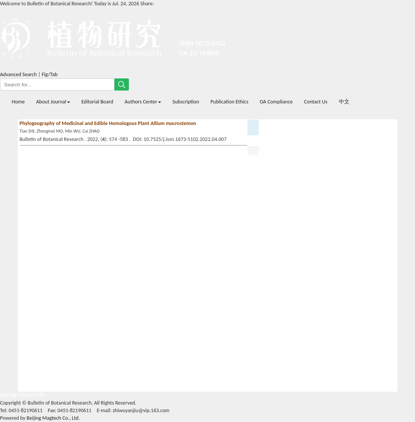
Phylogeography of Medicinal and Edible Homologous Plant (108, 123)
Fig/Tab (50, 74)
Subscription (185, 101)
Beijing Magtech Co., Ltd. (53, 418)
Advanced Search (18, 74)
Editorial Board (97, 101)
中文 (344, 101)
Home (18, 101)
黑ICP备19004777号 (22, 395)
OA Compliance (276, 101)
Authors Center (143, 101)
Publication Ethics (229, 101)
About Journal (53, 101)
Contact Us (315, 101)
